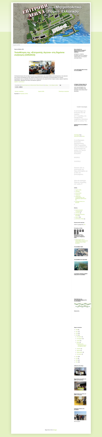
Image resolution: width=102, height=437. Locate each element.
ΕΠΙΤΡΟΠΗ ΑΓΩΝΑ (79, 218)
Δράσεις (77, 217)
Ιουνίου (78, 340)
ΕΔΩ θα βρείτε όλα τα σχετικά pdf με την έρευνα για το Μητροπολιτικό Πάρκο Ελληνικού (81, 241)
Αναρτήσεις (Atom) (24, 93)
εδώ (84, 224)
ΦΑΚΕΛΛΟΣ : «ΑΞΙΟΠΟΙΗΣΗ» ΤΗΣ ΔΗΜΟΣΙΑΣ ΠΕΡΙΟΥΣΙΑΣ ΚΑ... (80, 198)
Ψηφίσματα (77, 194)
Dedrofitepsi (76, 134)
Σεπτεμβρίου (79, 338)
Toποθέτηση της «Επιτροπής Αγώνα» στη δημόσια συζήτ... (81, 345)
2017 (77, 331)
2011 (77, 362)
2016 (77, 333)
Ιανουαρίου (79, 354)
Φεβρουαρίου (80, 352)
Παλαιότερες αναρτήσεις (64, 91)
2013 (77, 358)
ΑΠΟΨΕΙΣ (77, 191)
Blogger (55, 429)
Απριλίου (79, 348)
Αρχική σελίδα (16, 45)
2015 (77, 335)
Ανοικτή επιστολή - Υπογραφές (79, 210)
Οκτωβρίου (79, 336)
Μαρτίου (79, 350)
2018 (77, 329)
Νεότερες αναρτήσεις (19, 91)
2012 (77, 360)
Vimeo (83, 136)
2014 (77, 356)
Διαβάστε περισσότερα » (19, 81)
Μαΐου (78, 342)
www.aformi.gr (77, 136)
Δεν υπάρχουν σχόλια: (53, 85)
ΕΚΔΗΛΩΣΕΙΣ (78, 193)
